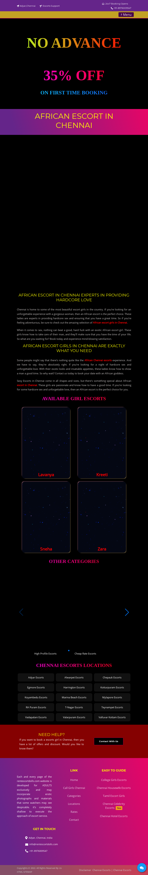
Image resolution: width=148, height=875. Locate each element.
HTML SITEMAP (24, 871)
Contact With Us (108, 741)
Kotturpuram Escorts (112, 687)
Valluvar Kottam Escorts (112, 717)
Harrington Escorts (74, 687)
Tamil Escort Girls (114, 796)
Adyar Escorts (36, 677)
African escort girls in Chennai (110, 322)
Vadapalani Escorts (36, 717)
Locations (74, 804)
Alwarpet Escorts (74, 677)
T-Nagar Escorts (74, 707)
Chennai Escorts (101, 870)
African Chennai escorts (98, 360)
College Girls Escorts (114, 780)
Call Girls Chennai (74, 788)
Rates (74, 812)
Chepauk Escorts (112, 677)
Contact (74, 820)
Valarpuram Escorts (74, 717)
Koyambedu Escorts (36, 697)
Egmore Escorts (36, 687)
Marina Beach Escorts (74, 697)
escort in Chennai (27, 385)
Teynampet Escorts (112, 707)
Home (74, 780)
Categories (74, 796)
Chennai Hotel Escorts (114, 816)
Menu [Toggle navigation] (126, 14)
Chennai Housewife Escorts (114, 788)
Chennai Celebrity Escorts (114, 806)
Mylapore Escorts (112, 697)
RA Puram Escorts (36, 707)
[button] (127, 612)
